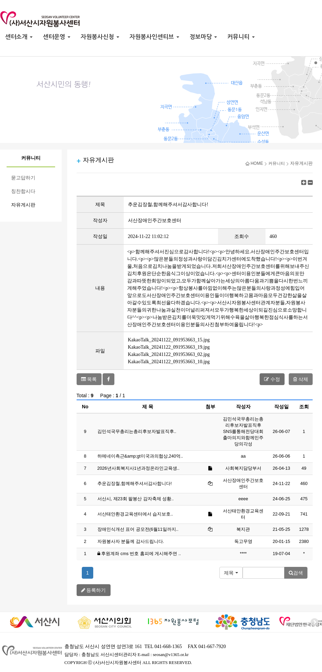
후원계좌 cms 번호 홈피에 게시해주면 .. (141, 553)
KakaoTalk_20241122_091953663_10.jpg (169, 361)
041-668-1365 (168, 646)
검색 (296, 573)
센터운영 (56, 37)
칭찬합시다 (23, 191)
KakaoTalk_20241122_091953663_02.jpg (169, 354)
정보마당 (203, 37)
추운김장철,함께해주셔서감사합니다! (134, 483)
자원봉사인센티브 (154, 37)
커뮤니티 (241, 37)
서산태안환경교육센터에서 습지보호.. (135, 514)
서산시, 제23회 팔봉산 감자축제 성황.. (135, 498)
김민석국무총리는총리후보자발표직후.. (136, 431)
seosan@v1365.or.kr (171, 654)
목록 (89, 379)
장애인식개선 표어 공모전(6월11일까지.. (138, 529)
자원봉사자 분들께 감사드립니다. (130, 541)
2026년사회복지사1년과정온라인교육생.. (138, 468)
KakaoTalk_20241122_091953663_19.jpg (169, 347)
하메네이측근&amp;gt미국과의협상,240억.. (140, 456)
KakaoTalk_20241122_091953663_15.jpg (169, 339)
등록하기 (93, 590)
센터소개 (19, 37)
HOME (254, 163)
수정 (272, 379)
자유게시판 (23, 204)
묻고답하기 (23, 177)
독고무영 (243, 541)
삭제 (300, 379)
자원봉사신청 (100, 37)
